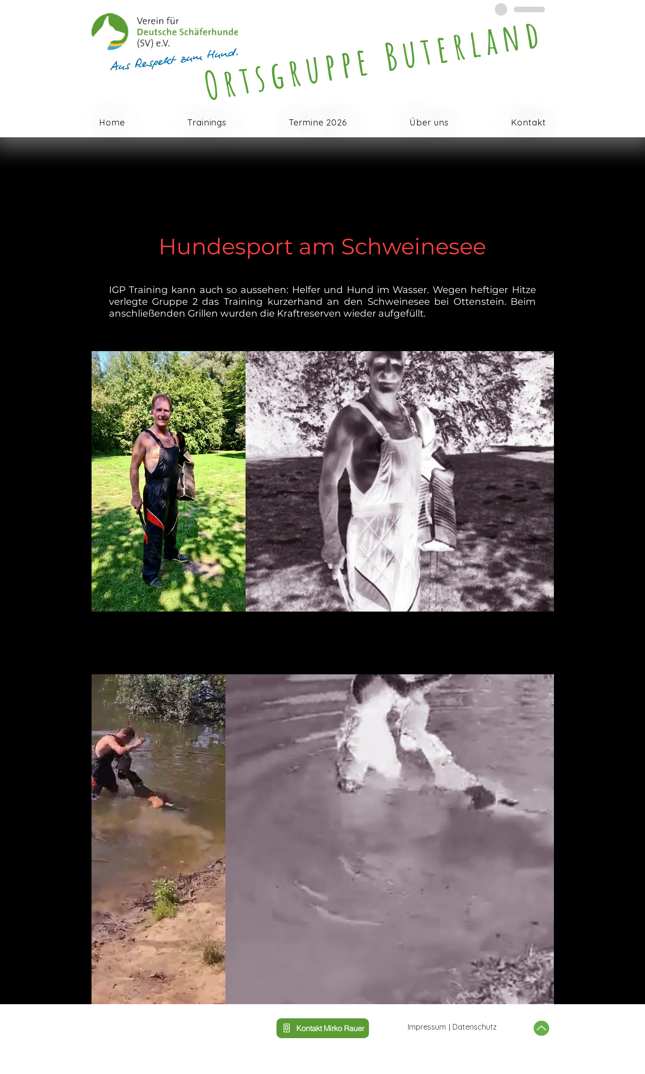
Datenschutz (474, 1027)
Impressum (427, 1027)
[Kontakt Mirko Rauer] (322, 1028)
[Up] (541, 1028)
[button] (207, 123)
